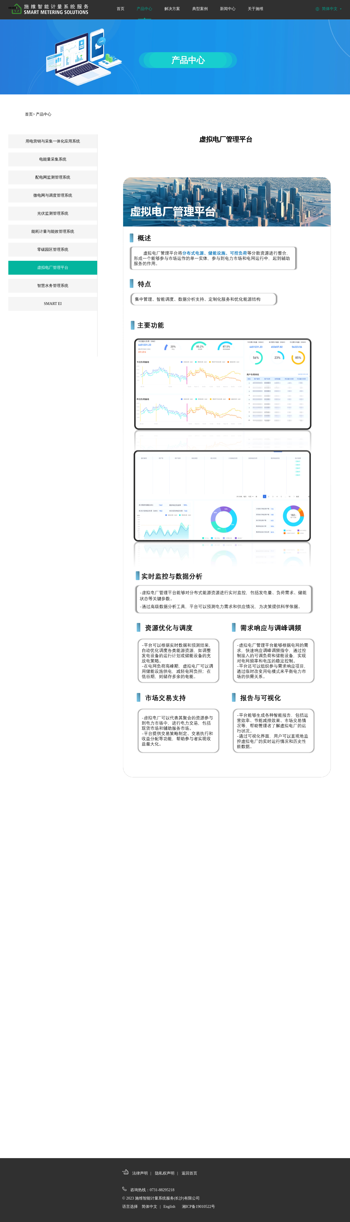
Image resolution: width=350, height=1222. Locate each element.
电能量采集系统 (52, 159)
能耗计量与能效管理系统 (52, 231)
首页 (120, 9)
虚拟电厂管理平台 (52, 268)
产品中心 (144, 9)
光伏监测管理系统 (52, 213)
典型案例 (200, 9)
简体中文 (149, 1207)
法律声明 (140, 1173)
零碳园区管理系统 (52, 249)
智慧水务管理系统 (52, 286)
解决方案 (172, 9)
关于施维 (255, 9)
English (169, 1207)
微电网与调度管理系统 (52, 195)
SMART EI (53, 304)
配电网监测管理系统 (52, 177)
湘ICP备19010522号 (198, 1207)
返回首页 (189, 1173)
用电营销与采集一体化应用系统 (53, 141)
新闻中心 (228, 9)
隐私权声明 (164, 1173)
